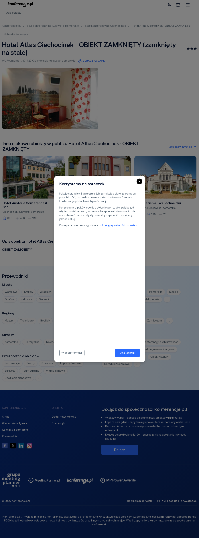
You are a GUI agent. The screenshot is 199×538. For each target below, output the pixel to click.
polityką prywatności (112, 225)
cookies (132, 225)
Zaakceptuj (127, 353)
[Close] (139, 181)
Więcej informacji (71, 353)
